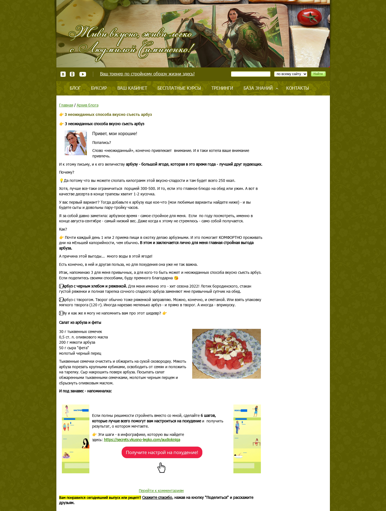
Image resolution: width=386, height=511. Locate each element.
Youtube (82, 74)
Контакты (297, 88)
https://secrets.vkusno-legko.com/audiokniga (142, 439)
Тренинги (222, 88)
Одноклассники (72, 74)
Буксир (99, 88)
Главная (66, 105)
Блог (75, 88)
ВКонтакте (63, 74)
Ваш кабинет (132, 88)
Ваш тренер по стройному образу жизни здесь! (147, 73)
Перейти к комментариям (161, 490)
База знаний (258, 88)
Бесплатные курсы (179, 88)
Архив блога (87, 105)
